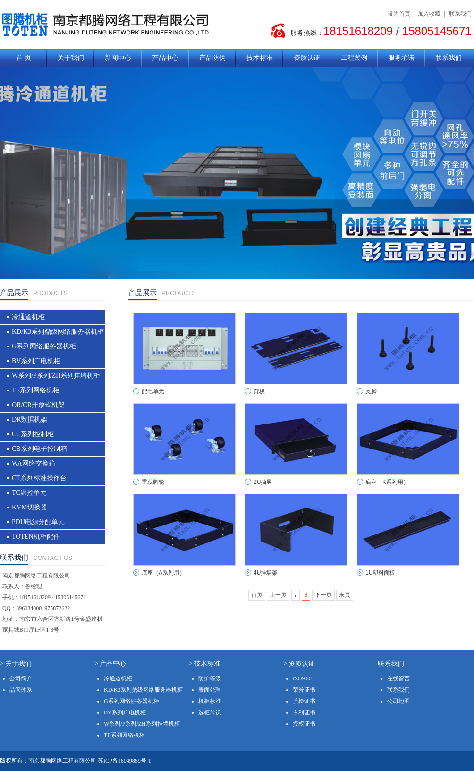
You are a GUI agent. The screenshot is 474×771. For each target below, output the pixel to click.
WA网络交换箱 (33, 463)
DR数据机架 (29, 419)
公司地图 (398, 701)
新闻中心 (118, 57)
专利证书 (304, 712)
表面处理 (209, 689)
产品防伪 (212, 57)
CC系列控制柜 (33, 434)
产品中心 (165, 57)
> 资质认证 (299, 663)
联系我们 (460, 13)
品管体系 (20, 689)
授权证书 (304, 723)
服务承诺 (401, 57)
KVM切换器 (29, 507)
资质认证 (307, 57)
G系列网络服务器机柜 (44, 346)
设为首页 (399, 13)
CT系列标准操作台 (39, 478)
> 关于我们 (16, 663)
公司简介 (20, 678)
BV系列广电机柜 (36, 360)
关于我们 (71, 57)
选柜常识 (209, 712)
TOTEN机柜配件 (36, 536)
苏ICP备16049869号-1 (124, 760)
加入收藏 (429, 13)
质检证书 (304, 701)
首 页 (23, 57)
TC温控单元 (29, 492)
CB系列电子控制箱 (39, 448)
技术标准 (259, 57)
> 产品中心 (110, 663)
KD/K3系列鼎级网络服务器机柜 (58, 331)
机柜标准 (209, 701)
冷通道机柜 (28, 317)
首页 (256, 595)
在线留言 (398, 678)
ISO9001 (303, 678)
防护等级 (209, 678)
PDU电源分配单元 (38, 521)
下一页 (323, 595)
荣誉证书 (304, 689)
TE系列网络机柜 (35, 390)
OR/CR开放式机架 (38, 404)
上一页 (278, 595)
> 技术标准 (204, 663)
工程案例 (354, 57)
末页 (344, 595)
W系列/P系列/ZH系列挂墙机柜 (56, 375)
